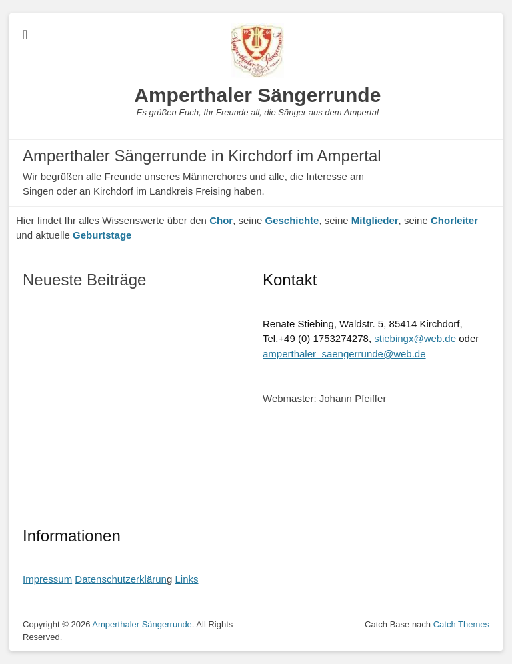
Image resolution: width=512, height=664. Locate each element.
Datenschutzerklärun (121, 579)
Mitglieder (375, 220)
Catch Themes (461, 624)
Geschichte (292, 220)
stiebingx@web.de (415, 338)
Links (186, 579)
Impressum (47, 579)
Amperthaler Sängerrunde (257, 95)
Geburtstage (102, 235)
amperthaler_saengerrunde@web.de (344, 353)
